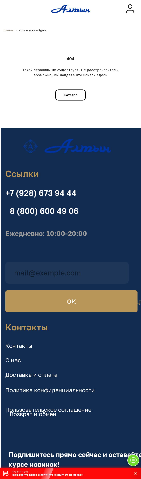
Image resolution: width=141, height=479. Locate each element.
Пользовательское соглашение (48, 409)
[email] (67, 273)
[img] (130, 8)
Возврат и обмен (33, 413)
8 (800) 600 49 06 (44, 211)
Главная (8, 30)
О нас (13, 360)
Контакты (18, 345)
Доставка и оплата (31, 374)
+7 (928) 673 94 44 (41, 193)
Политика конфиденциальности (50, 390)
